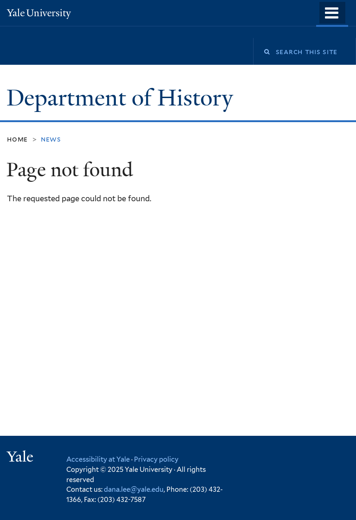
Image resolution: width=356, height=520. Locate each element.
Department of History (122, 98)
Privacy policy (156, 459)
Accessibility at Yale (98, 459)
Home (17, 139)
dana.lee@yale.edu (134, 489)
